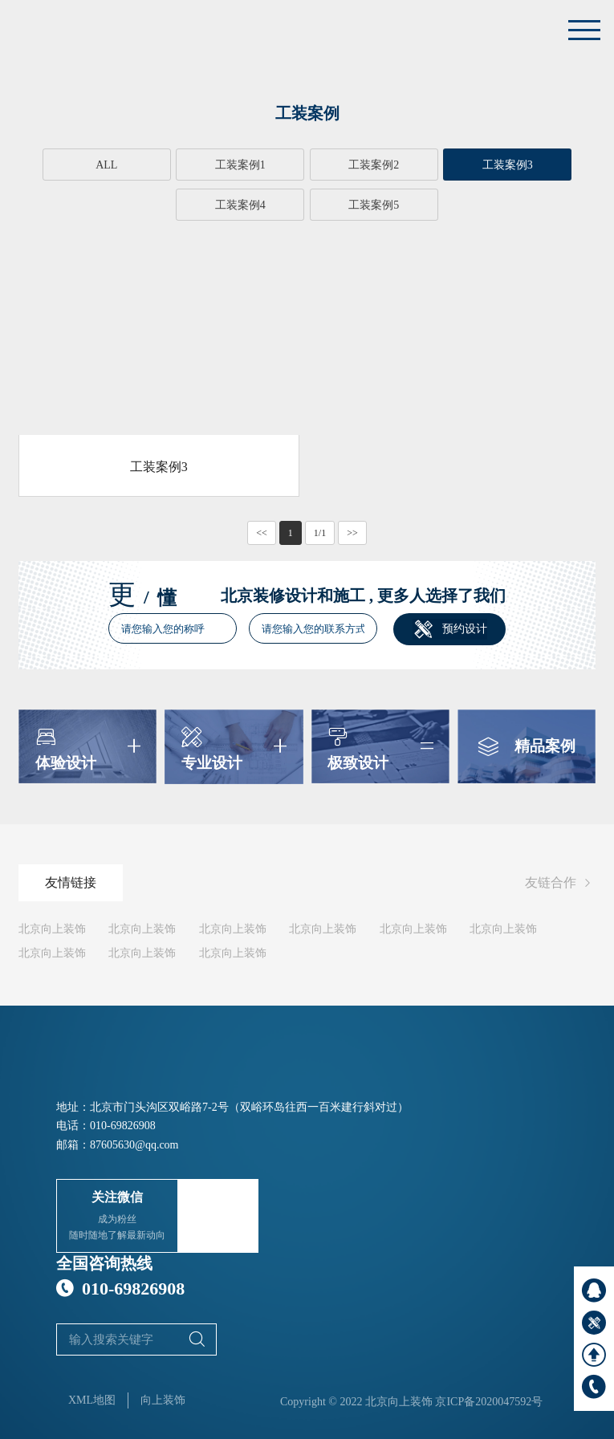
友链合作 (560, 882)
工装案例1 (191, 165)
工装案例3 (422, 165)
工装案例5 (307, 205)
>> (352, 532)
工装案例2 (307, 165)
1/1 (320, 532)
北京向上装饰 (52, 928)
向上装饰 (162, 1399)
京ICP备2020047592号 (489, 1401)
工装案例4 (538, 165)
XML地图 (92, 1399)
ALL (76, 165)
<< (261, 532)
